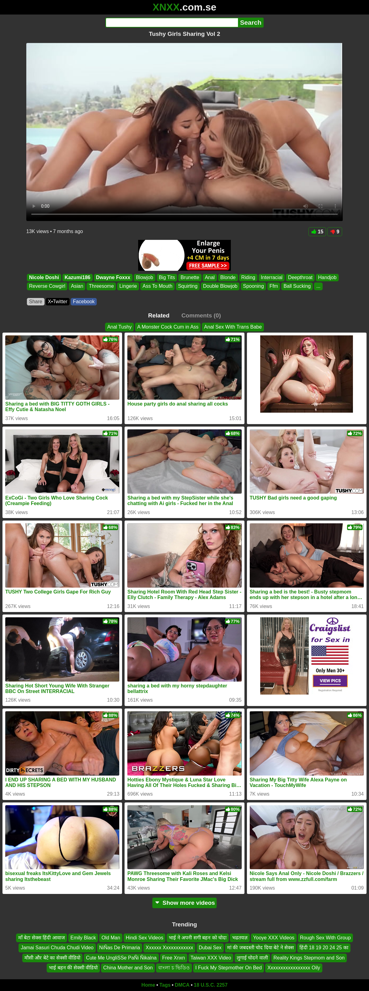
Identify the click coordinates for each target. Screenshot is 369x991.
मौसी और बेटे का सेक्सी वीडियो (52, 957)
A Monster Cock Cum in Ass (167, 327)
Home (148, 985)
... (318, 286)
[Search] (171, 23)
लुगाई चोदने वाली (252, 957)
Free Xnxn (173, 957)
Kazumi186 (78, 277)
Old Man (110, 937)
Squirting (187, 286)
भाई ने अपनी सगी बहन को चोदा (198, 937)
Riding (248, 277)
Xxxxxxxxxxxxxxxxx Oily (293, 967)
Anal (210, 277)
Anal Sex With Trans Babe (233, 327)
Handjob (327, 277)
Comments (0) (201, 315)
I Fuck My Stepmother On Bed (228, 967)
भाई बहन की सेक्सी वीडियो (73, 967)
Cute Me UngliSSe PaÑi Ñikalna (121, 957)
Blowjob (144, 277)
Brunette (189, 277)
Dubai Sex (210, 947)
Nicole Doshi (44, 277)
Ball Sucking (297, 286)
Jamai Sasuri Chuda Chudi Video (57, 947)
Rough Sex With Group (325, 937)
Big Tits (167, 277)
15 (317, 231)
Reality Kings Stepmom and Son (309, 957)
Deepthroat (300, 277)
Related (158, 315)
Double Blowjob (220, 286)
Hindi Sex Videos (144, 937)
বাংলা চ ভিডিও (174, 967)
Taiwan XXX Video (211, 957)
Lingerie (128, 286)
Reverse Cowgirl (47, 286)
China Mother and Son (128, 967)
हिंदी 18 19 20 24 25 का (323, 947)
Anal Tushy (119, 327)
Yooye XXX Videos (273, 937)
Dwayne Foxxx (113, 277)
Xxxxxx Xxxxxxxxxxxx (169, 947)
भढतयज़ (240, 937)
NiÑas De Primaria (119, 947)
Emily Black (83, 937)
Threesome (101, 286)
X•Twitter (57, 301)
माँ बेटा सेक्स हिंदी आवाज (41, 937)
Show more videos (184, 903)
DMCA (182, 985)
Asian (77, 286)
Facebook (84, 301)
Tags (165, 985)
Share (35, 301)
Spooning (253, 286)
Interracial (271, 277)
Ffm (273, 286)
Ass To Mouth (157, 286)
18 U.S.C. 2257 (210, 985)
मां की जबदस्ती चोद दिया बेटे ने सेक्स (260, 947)
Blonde (228, 277)
